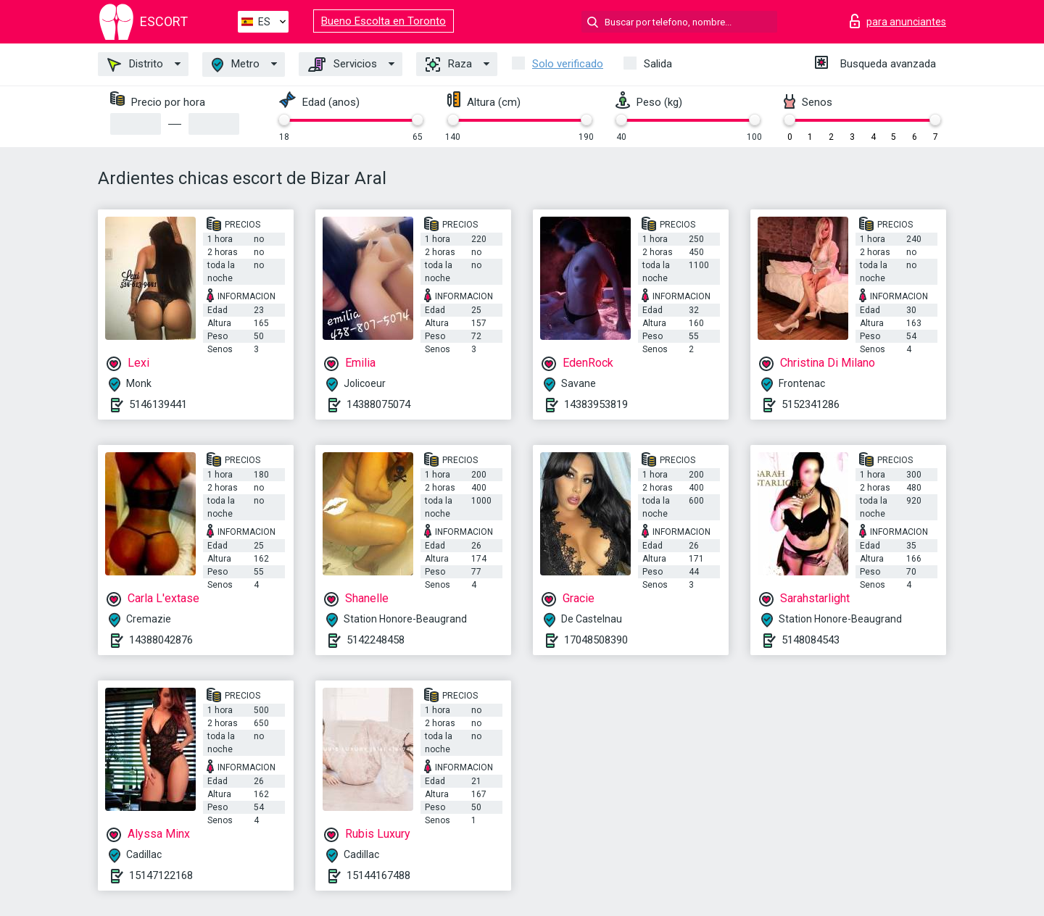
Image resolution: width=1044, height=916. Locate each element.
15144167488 (378, 875)
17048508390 (596, 639)
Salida (658, 63)
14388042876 (161, 639)
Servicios (342, 64)
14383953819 (596, 404)
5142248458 (376, 639)
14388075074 (378, 404)
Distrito (135, 64)
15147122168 (161, 875)
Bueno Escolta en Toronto (383, 21)
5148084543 (811, 639)
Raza (449, 64)
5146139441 (158, 404)
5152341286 (811, 404)
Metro (236, 64)
